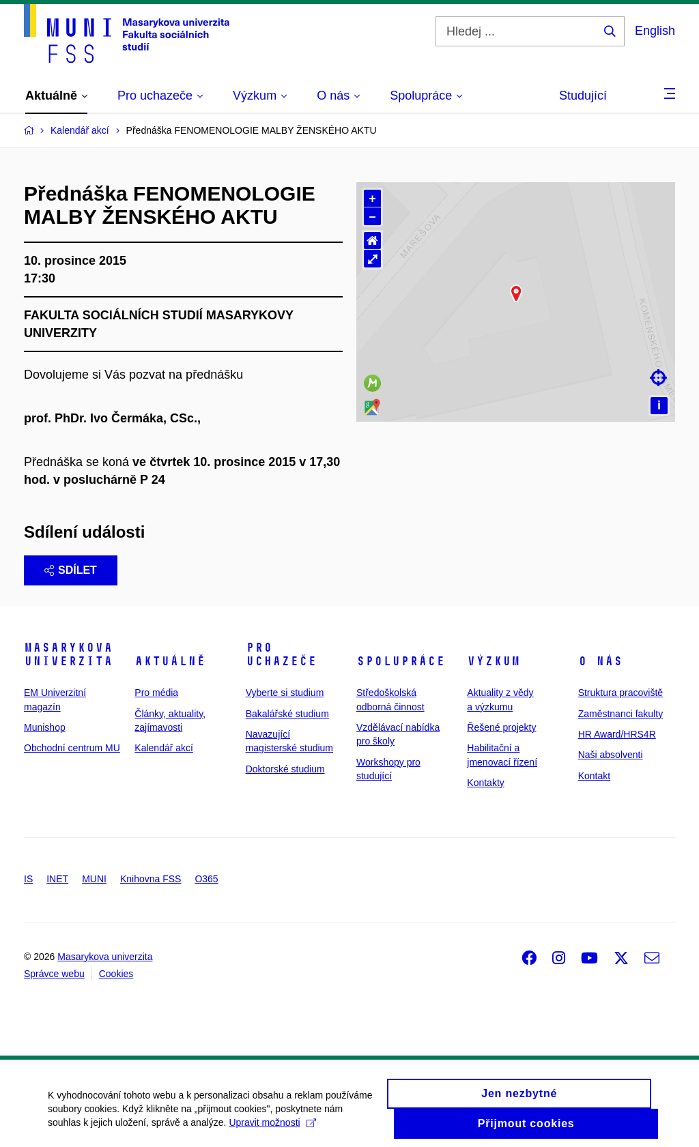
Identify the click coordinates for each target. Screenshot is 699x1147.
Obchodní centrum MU (72, 747)
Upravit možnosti (272, 1134)
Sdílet (70, 570)
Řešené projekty (501, 727)
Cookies (116, 973)
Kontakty (485, 782)
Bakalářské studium (287, 713)
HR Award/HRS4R (617, 734)
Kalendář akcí (163, 747)
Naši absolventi (610, 754)
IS (28, 878)
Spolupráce (400, 661)
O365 (206, 878)
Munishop (45, 727)
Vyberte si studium (285, 692)
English (655, 31)
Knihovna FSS (151, 878)
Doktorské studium (285, 769)
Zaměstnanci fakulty (621, 713)
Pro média (156, 692)
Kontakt (594, 775)
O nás (600, 661)
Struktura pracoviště (621, 692)
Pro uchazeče (281, 654)
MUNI (94, 878)
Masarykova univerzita (68, 654)
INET (57, 878)
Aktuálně (169, 661)
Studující (583, 95)
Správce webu (54, 973)
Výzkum (493, 661)
